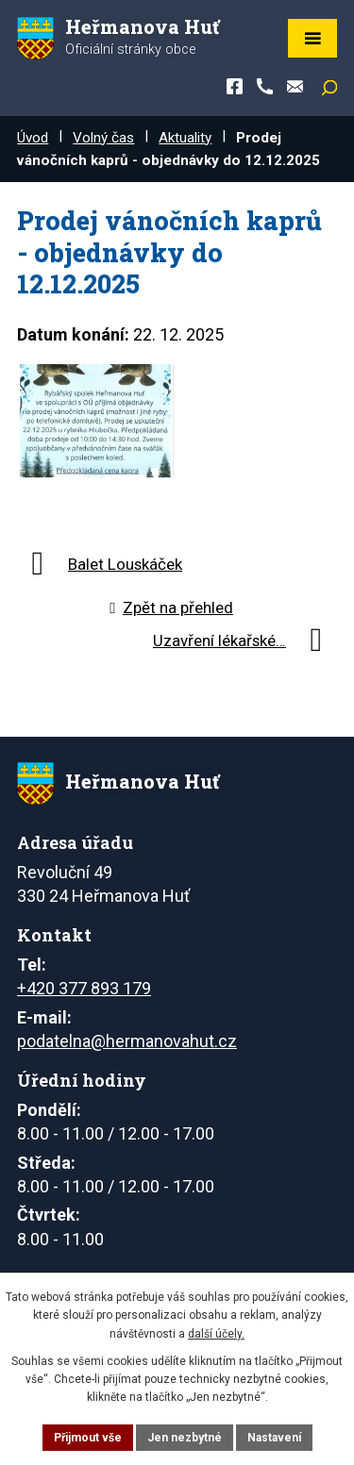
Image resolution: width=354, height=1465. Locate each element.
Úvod (32, 137)
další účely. (216, 1333)
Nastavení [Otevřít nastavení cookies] (274, 1437)
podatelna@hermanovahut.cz (127, 1041)
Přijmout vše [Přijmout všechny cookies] (88, 1437)
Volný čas (103, 137)
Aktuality (185, 137)
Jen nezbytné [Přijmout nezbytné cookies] (184, 1437)
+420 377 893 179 (84, 988)
